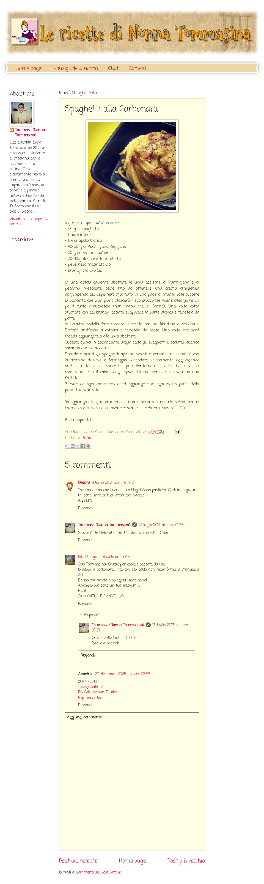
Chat (113, 68)
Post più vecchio (186, 861)
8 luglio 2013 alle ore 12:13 (113, 483)
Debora (84, 483)
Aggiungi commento (84, 717)
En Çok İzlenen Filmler (97, 692)
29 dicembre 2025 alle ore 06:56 (122, 674)
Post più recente (78, 861)
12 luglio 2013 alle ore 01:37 (161, 525)
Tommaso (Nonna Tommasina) (104, 525)
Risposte (91, 615)
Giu (80, 557)
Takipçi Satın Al (91, 687)
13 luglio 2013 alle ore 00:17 (107, 557)
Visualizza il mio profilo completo (29, 221)
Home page (28, 68)
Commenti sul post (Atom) (98, 872)
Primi (86, 438)
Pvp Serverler (89, 698)
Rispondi (85, 508)
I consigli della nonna (74, 68)
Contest (137, 68)
